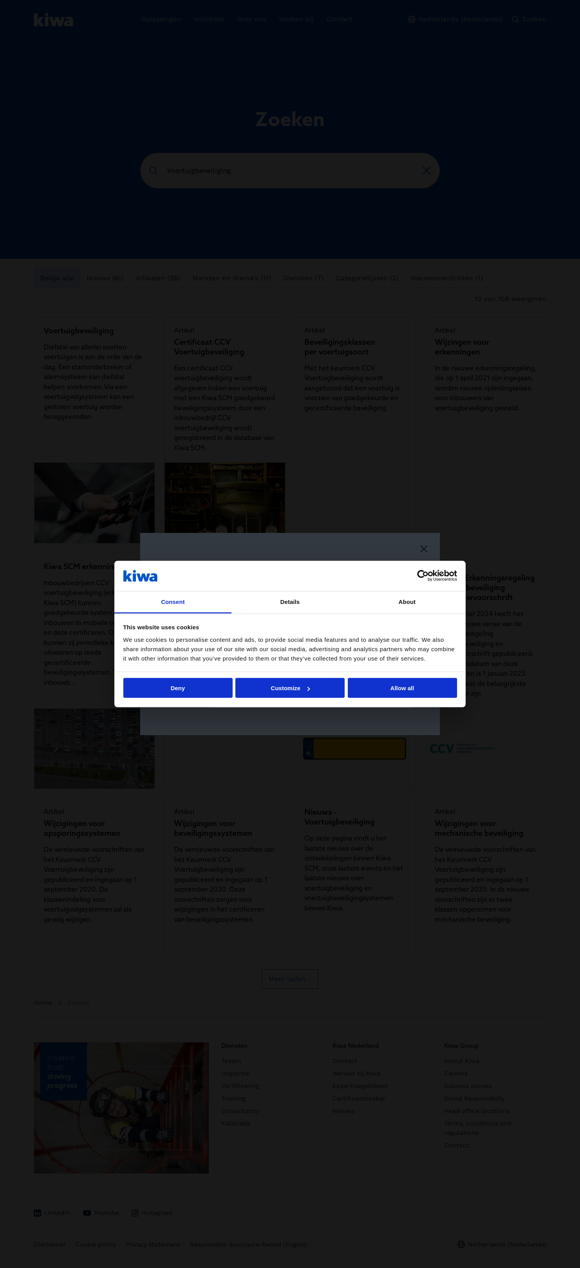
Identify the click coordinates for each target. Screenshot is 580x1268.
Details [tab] (290, 601)
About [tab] (407, 601)
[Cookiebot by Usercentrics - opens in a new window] (423, 576)
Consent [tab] (173, 601)
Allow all (402, 688)
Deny (178, 688)
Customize (290, 688)
